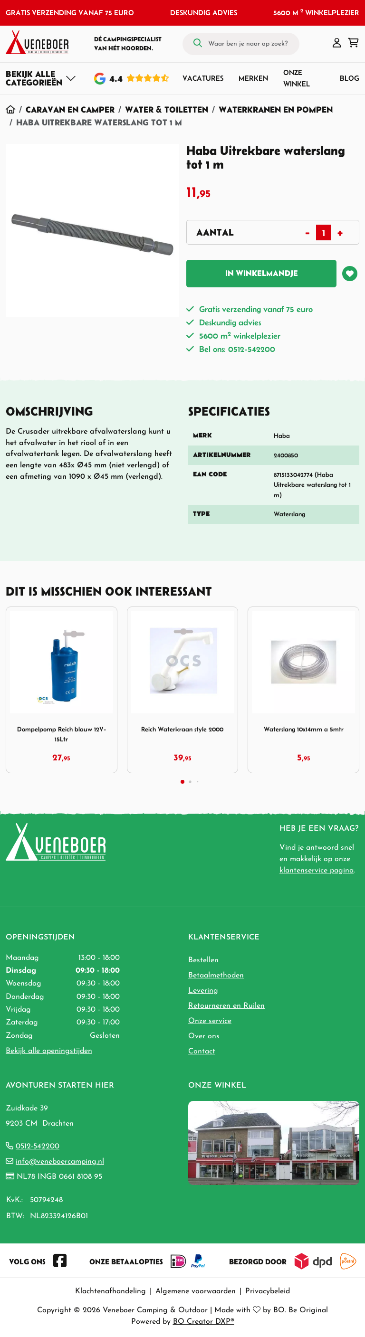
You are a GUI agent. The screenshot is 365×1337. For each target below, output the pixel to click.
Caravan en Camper (70, 109)
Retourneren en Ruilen (226, 1006)
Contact (201, 1051)
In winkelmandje (261, 273)
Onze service (209, 1021)
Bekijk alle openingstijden (49, 1051)
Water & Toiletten (166, 109)
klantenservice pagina (316, 870)
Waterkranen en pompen (276, 109)
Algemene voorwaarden (195, 1291)
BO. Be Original (300, 1310)
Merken (253, 78)
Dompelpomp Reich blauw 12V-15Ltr (61, 734)
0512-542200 (37, 1146)
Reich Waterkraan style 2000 (182, 729)
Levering (203, 991)
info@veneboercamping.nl (60, 1162)
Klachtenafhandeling (110, 1291)
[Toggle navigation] (41, 78)
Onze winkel (296, 78)
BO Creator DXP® (203, 1322)
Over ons (204, 1036)
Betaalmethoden (216, 975)
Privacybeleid (267, 1291)
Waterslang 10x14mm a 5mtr (304, 729)
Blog (349, 78)
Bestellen (203, 960)
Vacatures (202, 78)
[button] (337, 43)
